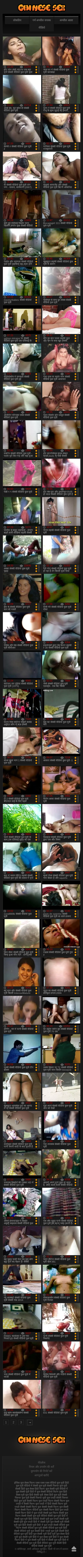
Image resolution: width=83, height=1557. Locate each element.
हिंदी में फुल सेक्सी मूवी (31, 1539)
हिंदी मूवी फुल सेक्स (56, 1533)
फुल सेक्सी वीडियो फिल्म (47, 1491)
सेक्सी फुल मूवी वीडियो (37, 1515)
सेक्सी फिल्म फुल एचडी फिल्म (40, 1500)
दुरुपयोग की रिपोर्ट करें (41, 1471)
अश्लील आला (66, 20)
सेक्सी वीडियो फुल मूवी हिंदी (54, 1527)
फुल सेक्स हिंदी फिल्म (35, 1488)
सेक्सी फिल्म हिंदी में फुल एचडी (28, 1512)
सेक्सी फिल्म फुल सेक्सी (36, 1506)
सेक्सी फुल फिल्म (50, 1512)
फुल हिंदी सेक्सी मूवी (34, 1494)
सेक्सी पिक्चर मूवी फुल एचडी (43, 1497)
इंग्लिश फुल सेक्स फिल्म (24, 1482)
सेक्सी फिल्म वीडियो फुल (31, 1509)
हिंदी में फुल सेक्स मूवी (42, 1537)
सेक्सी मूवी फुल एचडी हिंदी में (26, 1521)
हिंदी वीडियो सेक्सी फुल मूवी (48, 1544)
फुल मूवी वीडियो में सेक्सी (27, 1485)
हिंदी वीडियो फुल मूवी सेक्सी (49, 1543)
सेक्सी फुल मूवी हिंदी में (58, 1515)
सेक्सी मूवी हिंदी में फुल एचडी (39, 1525)
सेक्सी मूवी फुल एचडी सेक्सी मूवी (54, 1519)
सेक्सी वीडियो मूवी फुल (24, 1531)
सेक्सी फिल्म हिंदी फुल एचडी (55, 1509)
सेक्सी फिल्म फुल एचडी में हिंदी (37, 1503)
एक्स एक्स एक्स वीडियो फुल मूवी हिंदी (52, 1482)
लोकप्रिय (17, 20)
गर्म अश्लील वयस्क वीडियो (42, 24)
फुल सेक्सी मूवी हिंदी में (26, 1491)
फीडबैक (41, 1462)
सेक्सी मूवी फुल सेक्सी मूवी (52, 1521)
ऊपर (73, 1548)
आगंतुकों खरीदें (41, 1475)
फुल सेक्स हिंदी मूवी (41, 7)
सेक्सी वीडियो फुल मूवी (32, 1527)
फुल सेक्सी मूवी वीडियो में (57, 1488)
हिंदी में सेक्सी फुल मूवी (51, 1539)
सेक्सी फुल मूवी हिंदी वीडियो (26, 1519)
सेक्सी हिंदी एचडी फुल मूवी (46, 1531)
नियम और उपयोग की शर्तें (41, 1466)
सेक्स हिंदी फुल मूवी (52, 1494)
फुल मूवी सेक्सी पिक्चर (49, 1485)
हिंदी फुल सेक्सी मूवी (37, 1533)
